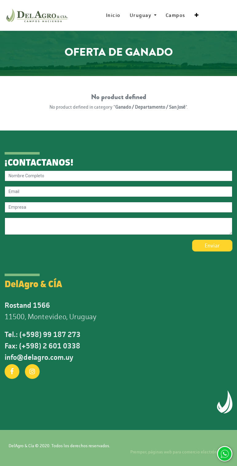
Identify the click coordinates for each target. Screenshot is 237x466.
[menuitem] (113, 15)
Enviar (212, 245)
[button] (196, 15)
